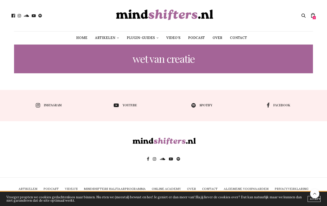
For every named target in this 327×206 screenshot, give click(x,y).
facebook (278, 105)
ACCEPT (315, 199)
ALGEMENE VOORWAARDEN (246, 189)
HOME (81, 38)
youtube (125, 105)
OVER (217, 38)
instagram (49, 105)
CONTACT (238, 38)
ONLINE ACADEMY (166, 189)
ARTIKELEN (105, 38)
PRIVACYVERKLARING (291, 189)
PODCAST (196, 38)
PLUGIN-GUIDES (141, 38)
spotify (201, 105)
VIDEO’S (173, 38)
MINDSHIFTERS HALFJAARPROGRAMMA (115, 189)
